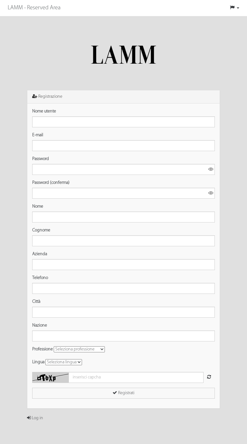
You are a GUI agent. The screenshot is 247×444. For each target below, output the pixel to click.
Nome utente (44, 111)
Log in (35, 418)
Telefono (40, 278)
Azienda (39, 254)
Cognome (41, 230)
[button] (234, 8)
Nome (37, 206)
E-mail (37, 135)
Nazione (39, 325)
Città (36, 301)
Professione (42, 349)
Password (40, 159)
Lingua (38, 362)
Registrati (123, 392)
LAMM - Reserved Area (34, 8)
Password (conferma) (50, 182)
